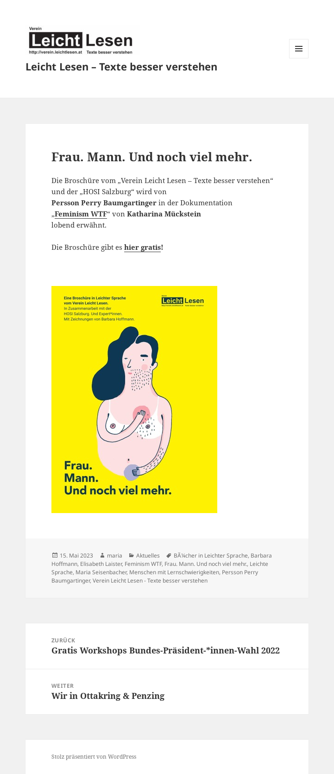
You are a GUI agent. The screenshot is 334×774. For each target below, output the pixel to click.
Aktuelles (148, 555)
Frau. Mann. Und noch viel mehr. (205, 564)
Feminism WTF (81, 213)
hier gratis (142, 247)
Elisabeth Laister (101, 564)
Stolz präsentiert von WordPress (93, 757)
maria (114, 555)
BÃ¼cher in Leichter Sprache (211, 555)
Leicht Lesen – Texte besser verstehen (121, 66)
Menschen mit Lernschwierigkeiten (174, 572)
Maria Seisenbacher (101, 572)
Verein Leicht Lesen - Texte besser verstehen (150, 580)
